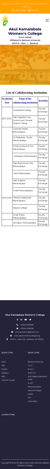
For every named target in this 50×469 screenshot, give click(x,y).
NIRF (3, 376)
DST (29, 398)
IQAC (3, 362)
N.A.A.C (31, 369)
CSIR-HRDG (32, 401)
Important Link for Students (12, 4)
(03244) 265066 (19, 10)
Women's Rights (35, 390)
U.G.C (30, 366)
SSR (3, 366)
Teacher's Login (8, 380)
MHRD (30, 394)
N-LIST (30, 383)
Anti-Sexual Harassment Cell (36, 4)
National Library (34, 387)
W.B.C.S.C (32, 373)
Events (4, 369)
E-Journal (25, 6)
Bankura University (35, 362)
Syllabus (4, 373)
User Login (33, 10)
